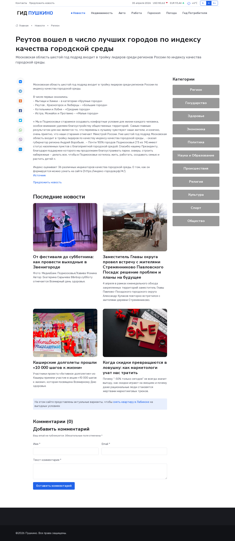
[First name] (66, 451)
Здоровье (196, 116)
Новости (79, 13)
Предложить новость (42, 3)
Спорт (196, 207)
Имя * (36, 444)
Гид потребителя (194, 13)
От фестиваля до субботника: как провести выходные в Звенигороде (63, 262)
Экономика (196, 129)
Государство (196, 102)
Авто (122, 13)
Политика (196, 142)
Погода (171, 13)
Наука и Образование (196, 155)
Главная (22, 25)
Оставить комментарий (54, 485)
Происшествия (196, 168)
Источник (39, 175)
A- (203, 3)
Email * (106, 444)
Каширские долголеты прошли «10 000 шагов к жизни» (65, 364)
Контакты (21, 3)
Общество (196, 220)
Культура (196, 194)
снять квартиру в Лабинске (131, 401)
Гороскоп (154, 13)
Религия (196, 181)
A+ (214, 3)
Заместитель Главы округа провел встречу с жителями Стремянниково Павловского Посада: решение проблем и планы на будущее (133, 267)
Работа (136, 13)
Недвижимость (102, 13)
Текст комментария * (47, 460)
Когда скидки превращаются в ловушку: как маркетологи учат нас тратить (135, 367)
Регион (55, 25)
